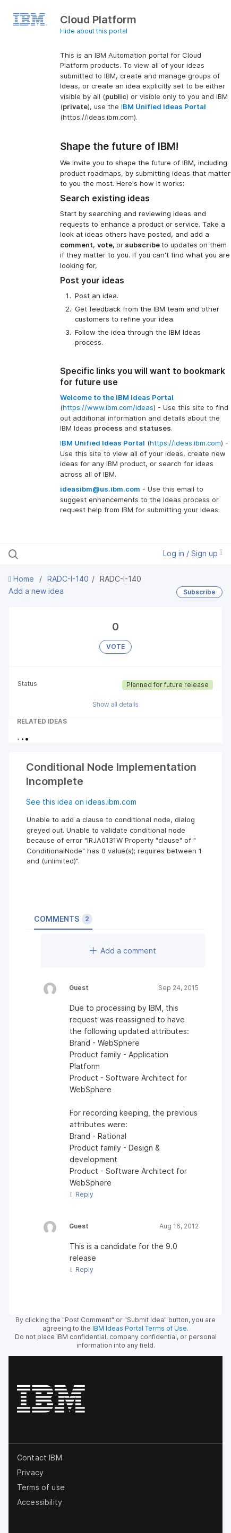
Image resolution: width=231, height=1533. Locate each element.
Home (22, 578)
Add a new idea (36, 590)
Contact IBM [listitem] (39, 1457)
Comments (63, 919)
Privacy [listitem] (30, 1472)
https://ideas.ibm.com (185, 443)
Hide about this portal (93, 31)
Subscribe (199, 592)
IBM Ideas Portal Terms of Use (139, 1328)
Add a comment (123, 950)
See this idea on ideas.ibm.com (81, 801)
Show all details (115, 704)
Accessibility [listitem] (39, 1502)
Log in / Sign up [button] (193, 553)
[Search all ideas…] (71, 554)
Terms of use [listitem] (41, 1487)
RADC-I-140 (68, 578)
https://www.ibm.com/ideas (108, 407)
